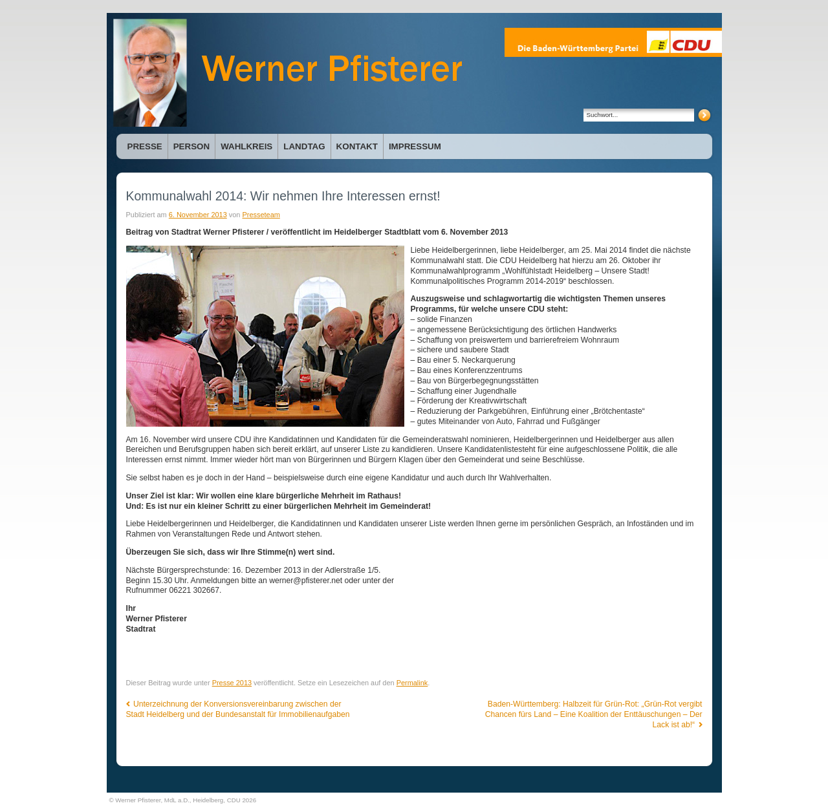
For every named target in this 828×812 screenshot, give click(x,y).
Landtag (304, 146)
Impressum (415, 146)
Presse (144, 146)
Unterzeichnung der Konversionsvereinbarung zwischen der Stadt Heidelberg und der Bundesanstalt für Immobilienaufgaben (238, 709)
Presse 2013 (232, 683)
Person (191, 146)
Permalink (412, 683)
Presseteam (260, 215)
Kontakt (357, 146)
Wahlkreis (246, 146)
